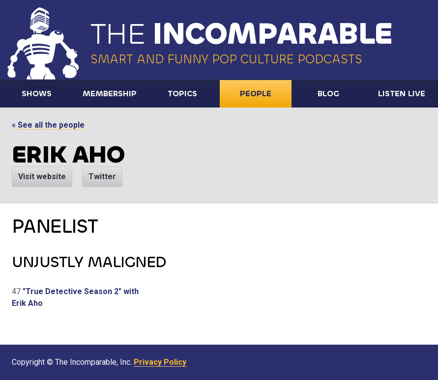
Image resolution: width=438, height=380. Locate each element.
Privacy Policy (160, 362)
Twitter (102, 176)
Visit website (42, 176)
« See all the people (48, 125)
